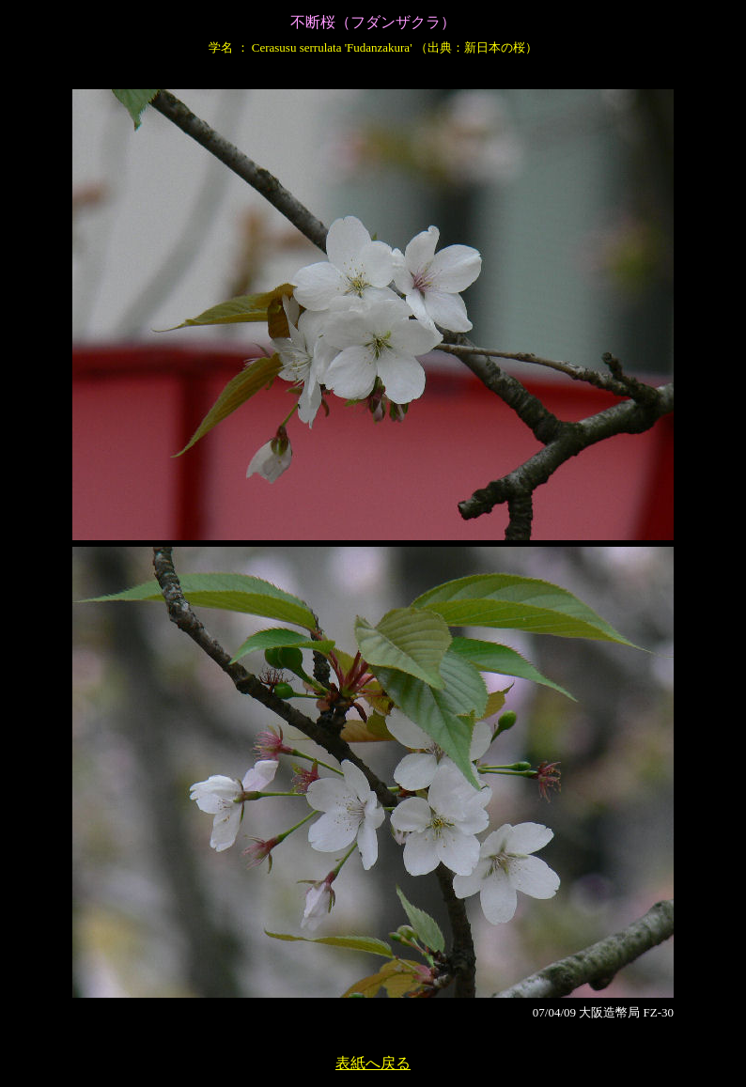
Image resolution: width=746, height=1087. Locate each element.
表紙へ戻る (373, 1063)
